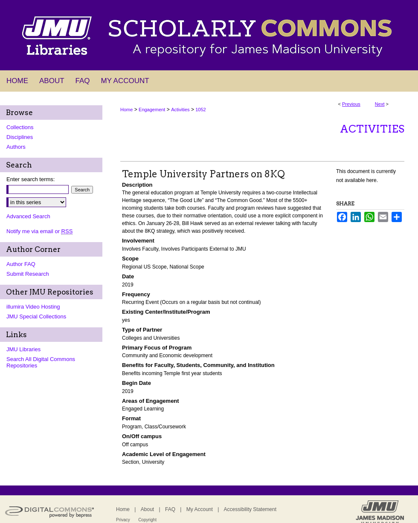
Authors (16, 147)
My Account (199, 509)
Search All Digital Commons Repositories (40, 362)
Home (126, 109)
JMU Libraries (23, 349)
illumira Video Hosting (33, 306)
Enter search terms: (30, 179)
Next (380, 104)
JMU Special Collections (36, 316)
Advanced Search (28, 216)
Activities (180, 109)
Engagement (152, 109)
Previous (351, 104)
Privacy (123, 519)
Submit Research (27, 274)
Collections (20, 127)
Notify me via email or (39, 231)
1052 (200, 109)
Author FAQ (20, 264)
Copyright (147, 519)
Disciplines (19, 137)
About (147, 509)
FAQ (170, 509)
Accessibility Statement (250, 509)
